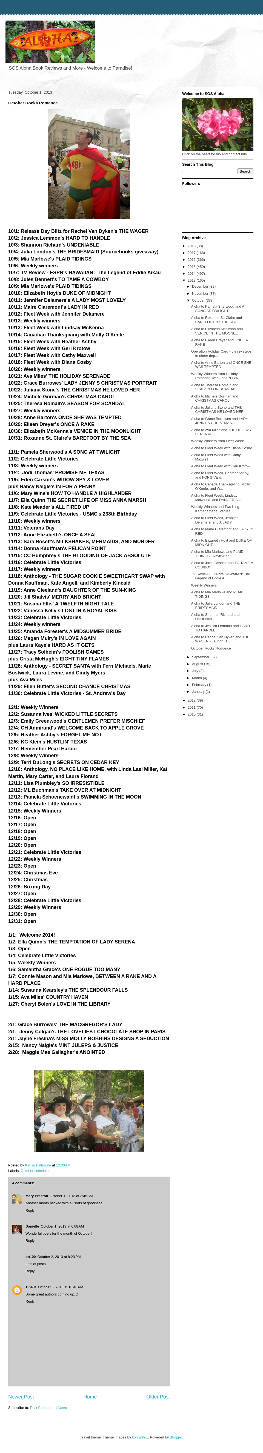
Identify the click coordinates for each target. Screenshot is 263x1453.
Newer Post (21, 1397)
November (201, 293)
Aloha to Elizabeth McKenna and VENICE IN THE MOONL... (217, 331)
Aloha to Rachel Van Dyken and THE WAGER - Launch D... (220, 639)
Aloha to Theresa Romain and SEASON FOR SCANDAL (214, 387)
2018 (192, 246)
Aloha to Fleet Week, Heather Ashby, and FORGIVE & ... (220, 475)
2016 (192, 260)
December (201, 286)
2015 (192, 267)
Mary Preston (36, 1196)
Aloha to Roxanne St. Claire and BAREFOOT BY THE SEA (216, 320)
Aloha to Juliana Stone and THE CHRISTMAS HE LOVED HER (217, 409)
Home (90, 1397)
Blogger (176, 1437)
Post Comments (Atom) (48, 1408)
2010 (192, 714)
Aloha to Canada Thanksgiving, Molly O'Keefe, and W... (220, 486)
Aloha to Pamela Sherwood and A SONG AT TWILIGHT (217, 308)
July (195, 671)
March (197, 678)
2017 (192, 253)
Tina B (30, 1287)
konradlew (140, 1437)
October (199, 300)
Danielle (32, 1226)
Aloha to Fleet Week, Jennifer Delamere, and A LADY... (214, 520)
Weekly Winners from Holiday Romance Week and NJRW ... (216, 376)
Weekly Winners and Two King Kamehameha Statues (215, 509)
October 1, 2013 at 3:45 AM (71, 1196)
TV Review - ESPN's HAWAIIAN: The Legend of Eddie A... (220, 576)
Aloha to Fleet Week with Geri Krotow (220, 466)
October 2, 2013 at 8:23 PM (59, 1257)
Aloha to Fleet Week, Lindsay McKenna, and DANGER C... (216, 497)
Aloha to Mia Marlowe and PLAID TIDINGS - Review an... (217, 554)
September (201, 657)
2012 (192, 700)
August (198, 664)
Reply (30, 1210)
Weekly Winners (204, 585)
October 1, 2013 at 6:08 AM (62, 1226)
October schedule (35, 1171)
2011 (192, 707)
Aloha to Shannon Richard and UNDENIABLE (215, 617)
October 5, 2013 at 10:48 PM (60, 1287)
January (199, 692)
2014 (192, 273)
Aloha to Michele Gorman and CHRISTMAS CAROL (214, 398)
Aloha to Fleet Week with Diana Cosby (221, 448)
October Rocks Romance (211, 648)
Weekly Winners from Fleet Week (217, 441)
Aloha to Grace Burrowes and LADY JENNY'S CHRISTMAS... (219, 421)
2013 (192, 280)
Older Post (158, 1397)
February (199, 685)
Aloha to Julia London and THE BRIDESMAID (215, 605)
